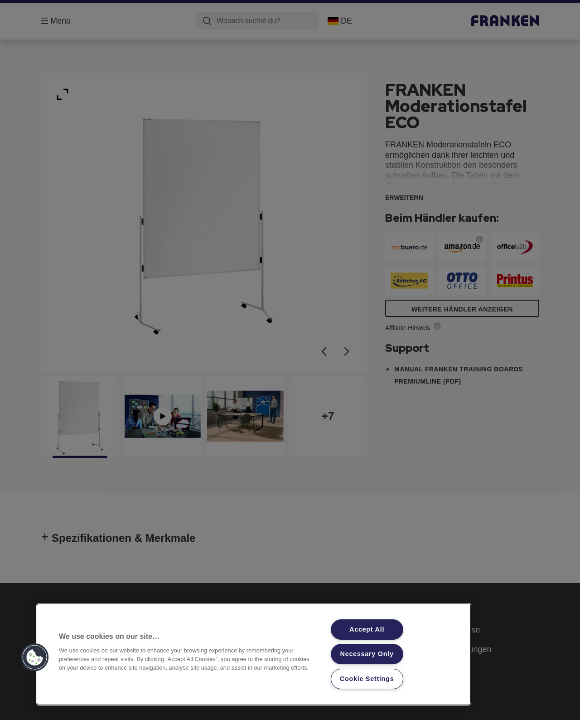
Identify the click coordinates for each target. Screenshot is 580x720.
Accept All (366, 629)
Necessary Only (367, 653)
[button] (34, 657)
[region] (253, 654)
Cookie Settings (367, 678)
